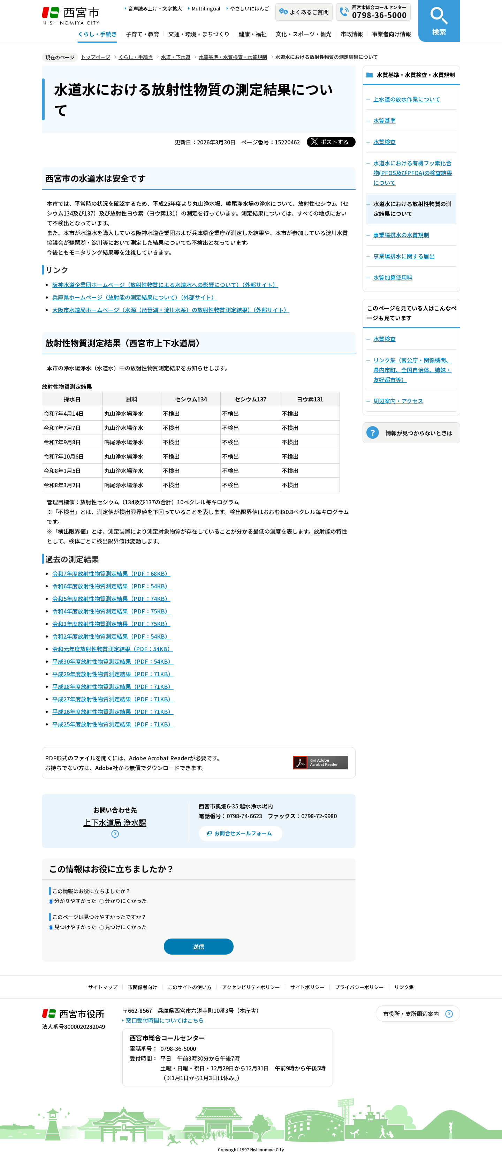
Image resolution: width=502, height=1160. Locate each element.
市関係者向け (142, 987)
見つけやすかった (75, 927)
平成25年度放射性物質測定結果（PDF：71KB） (113, 724)
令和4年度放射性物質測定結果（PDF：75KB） (111, 611)
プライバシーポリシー (359, 987)
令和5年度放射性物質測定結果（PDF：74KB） (111, 598)
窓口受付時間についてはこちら (165, 1020)
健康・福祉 (253, 34)
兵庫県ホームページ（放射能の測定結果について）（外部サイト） (134, 297)
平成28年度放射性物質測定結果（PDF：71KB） (113, 686)
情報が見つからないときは (419, 433)
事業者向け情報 (391, 34)
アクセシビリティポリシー (251, 987)
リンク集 (404, 987)
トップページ (95, 56)
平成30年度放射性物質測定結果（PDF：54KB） (113, 661)
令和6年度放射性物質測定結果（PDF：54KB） (111, 586)
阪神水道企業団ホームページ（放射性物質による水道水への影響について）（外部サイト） (165, 284)
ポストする (335, 141)
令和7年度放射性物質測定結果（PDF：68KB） (111, 573)
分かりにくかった (126, 900)
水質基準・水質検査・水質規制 (233, 56)
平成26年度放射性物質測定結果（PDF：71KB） (113, 711)
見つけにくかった (126, 927)
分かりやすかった (75, 900)
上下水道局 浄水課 (114, 822)
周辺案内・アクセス (398, 401)
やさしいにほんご (249, 8)
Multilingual (206, 8)
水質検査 (384, 338)
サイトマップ (102, 987)
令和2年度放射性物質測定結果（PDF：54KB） (111, 636)
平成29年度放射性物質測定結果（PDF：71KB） (113, 674)
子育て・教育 (142, 34)
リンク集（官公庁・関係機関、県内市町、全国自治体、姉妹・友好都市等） (412, 370)
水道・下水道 (175, 56)
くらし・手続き (97, 34)
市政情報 (352, 34)
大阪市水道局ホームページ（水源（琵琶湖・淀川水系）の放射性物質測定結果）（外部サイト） (170, 310)
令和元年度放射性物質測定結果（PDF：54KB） (112, 649)
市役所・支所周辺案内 (411, 1013)
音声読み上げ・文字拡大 (155, 8)
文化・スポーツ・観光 (304, 34)
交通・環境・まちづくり (199, 34)
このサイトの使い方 (190, 987)
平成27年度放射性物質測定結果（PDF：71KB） (113, 699)
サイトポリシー (307, 987)
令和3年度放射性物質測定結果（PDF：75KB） (111, 623)
